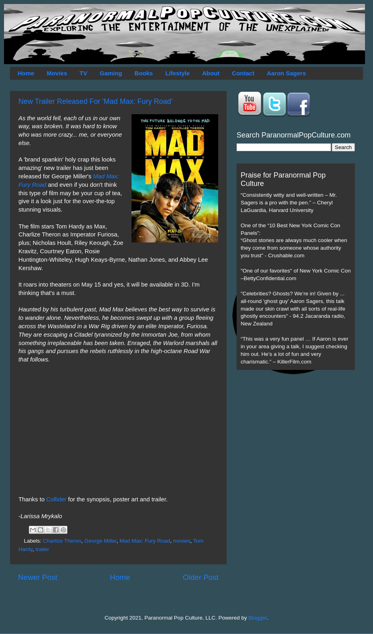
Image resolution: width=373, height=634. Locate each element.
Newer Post (37, 577)
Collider (57, 499)
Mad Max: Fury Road (145, 541)
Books (143, 73)
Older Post (201, 577)
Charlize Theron (62, 541)
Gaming (110, 73)
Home (26, 73)
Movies (57, 73)
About (210, 73)
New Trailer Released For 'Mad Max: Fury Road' (95, 101)
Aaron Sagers (286, 73)
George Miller (100, 541)
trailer (42, 549)
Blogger (258, 618)
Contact (243, 73)
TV (83, 73)
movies (182, 541)
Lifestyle (177, 73)
